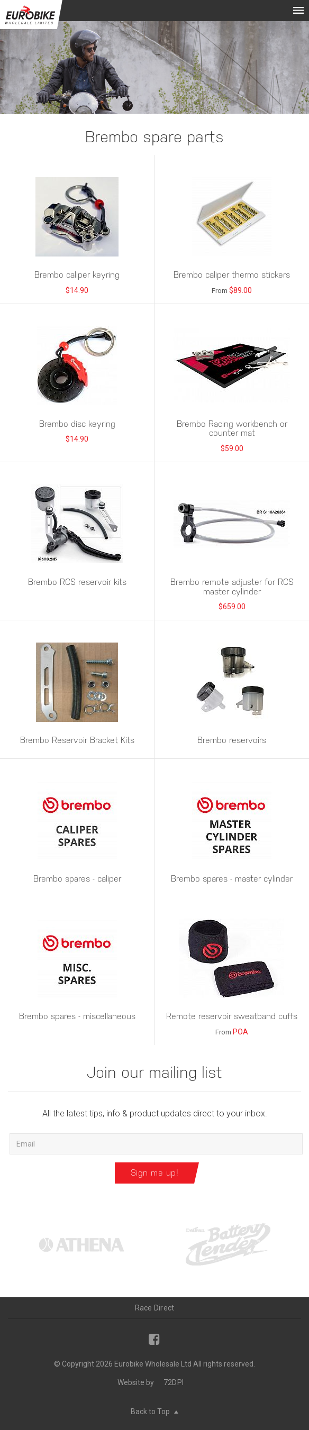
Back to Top (154, 1411)
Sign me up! (155, 1173)
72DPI (173, 1382)
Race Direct (155, 1308)
